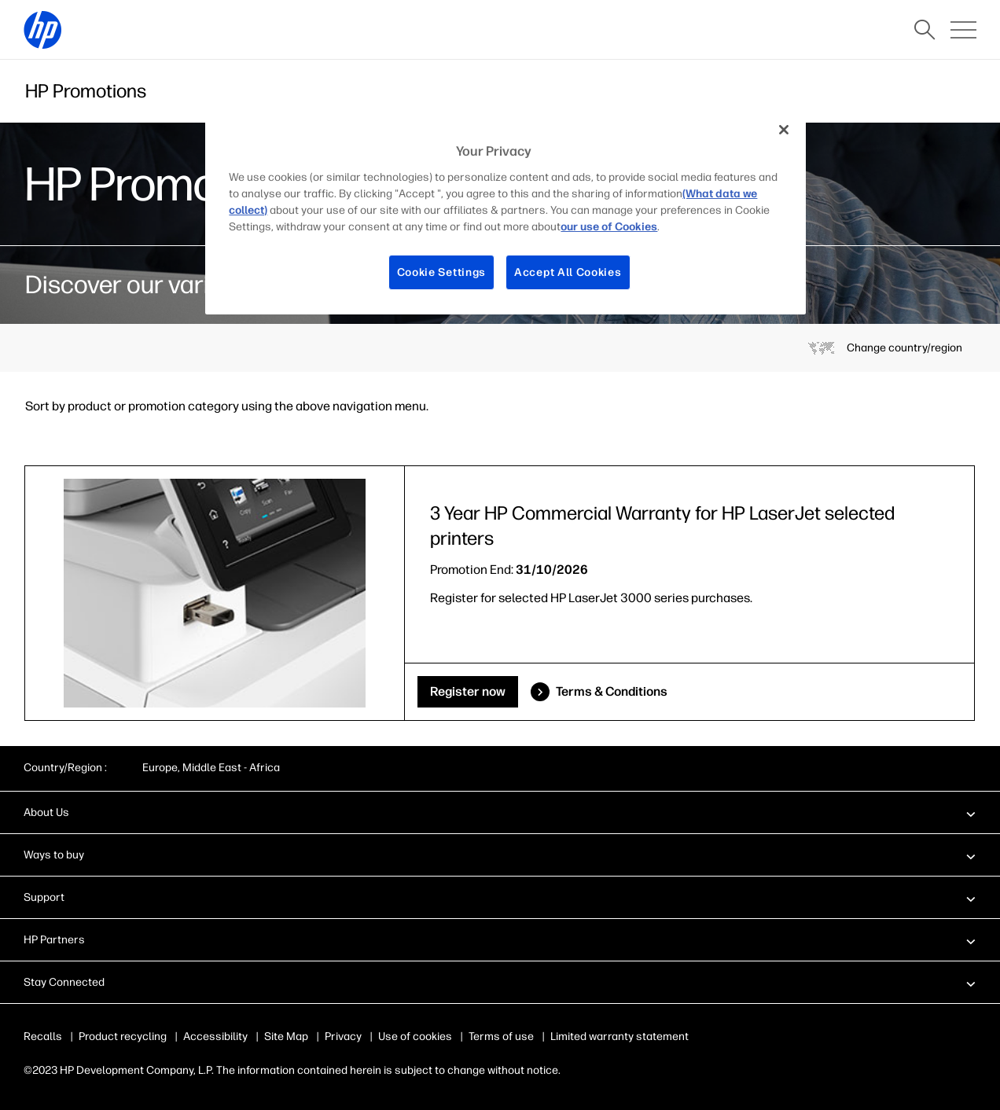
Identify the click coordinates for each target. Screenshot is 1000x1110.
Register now (468, 691)
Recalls (43, 1036)
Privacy (343, 1036)
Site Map (286, 1036)
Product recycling (123, 1036)
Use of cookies (415, 1036)
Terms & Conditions (611, 691)
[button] (500, 812)
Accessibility (215, 1036)
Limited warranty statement (619, 1036)
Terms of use (501, 1036)
